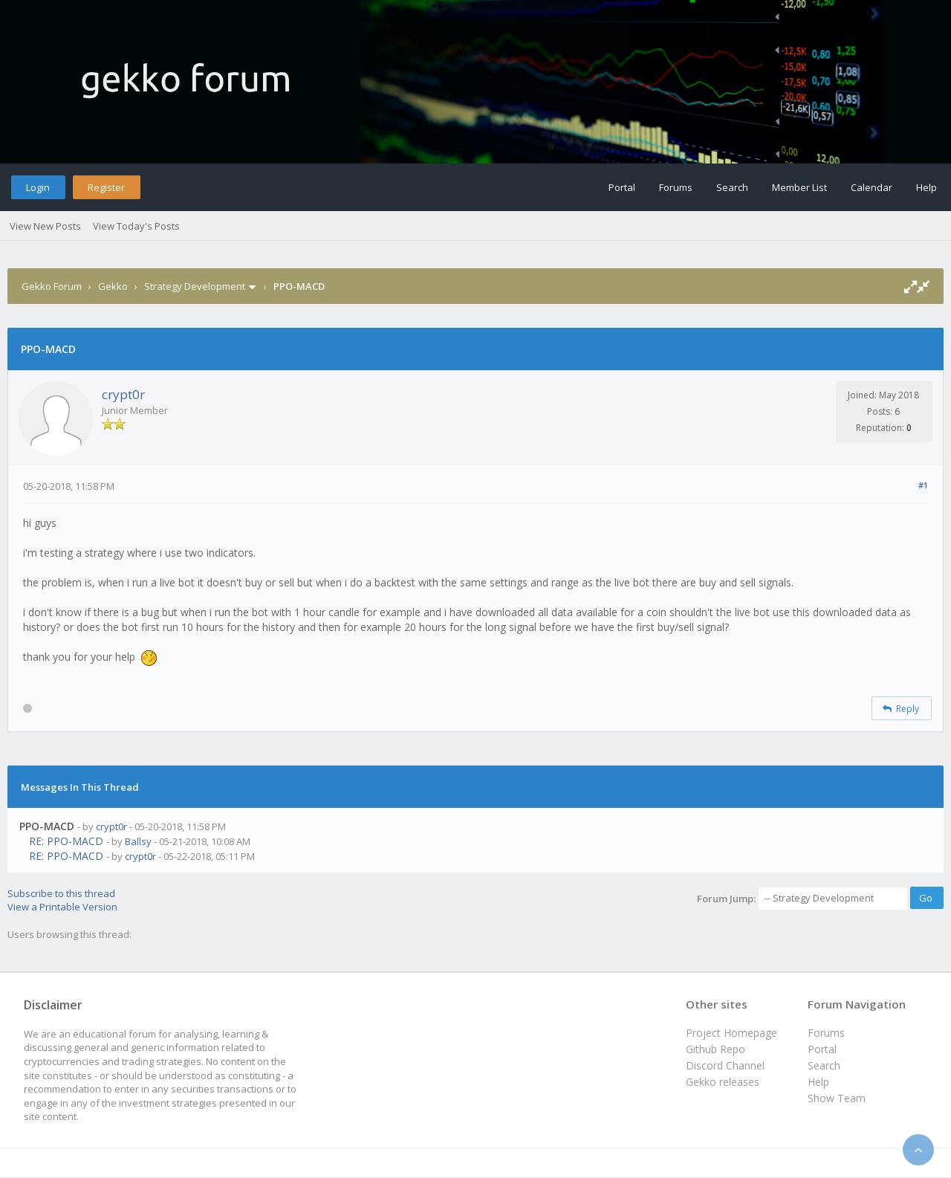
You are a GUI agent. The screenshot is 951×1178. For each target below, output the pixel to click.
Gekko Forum (52, 286)
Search (732, 187)
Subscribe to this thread (61, 893)
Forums (675, 187)
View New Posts (45, 226)
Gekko (113, 286)
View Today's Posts (136, 226)
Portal (621, 187)
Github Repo (715, 1049)
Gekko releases (722, 1082)
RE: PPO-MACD (66, 841)
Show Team (837, 1098)
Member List (799, 187)
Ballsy (138, 841)
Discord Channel (725, 1065)
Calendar (871, 187)
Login (38, 187)
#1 (923, 485)
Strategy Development (194, 286)
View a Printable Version (62, 906)
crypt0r (123, 394)
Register (106, 187)
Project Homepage (731, 1033)
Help (926, 187)
